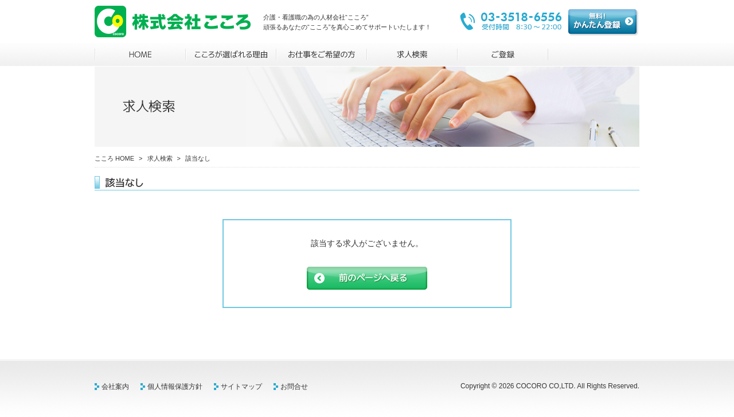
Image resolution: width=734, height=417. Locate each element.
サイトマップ (241, 387)
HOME (140, 54)
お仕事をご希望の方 (321, 54)
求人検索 (412, 54)
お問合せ (294, 387)
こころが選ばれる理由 (231, 54)
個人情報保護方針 (174, 387)
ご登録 (503, 54)
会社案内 (115, 387)
